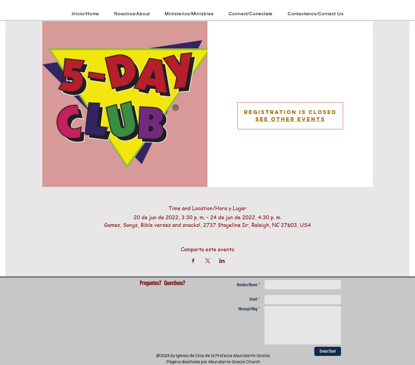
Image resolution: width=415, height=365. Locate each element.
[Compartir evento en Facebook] (193, 260)
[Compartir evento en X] (207, 260)
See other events (290, 119)
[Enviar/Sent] (327, 351)
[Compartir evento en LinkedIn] (222, 260)
